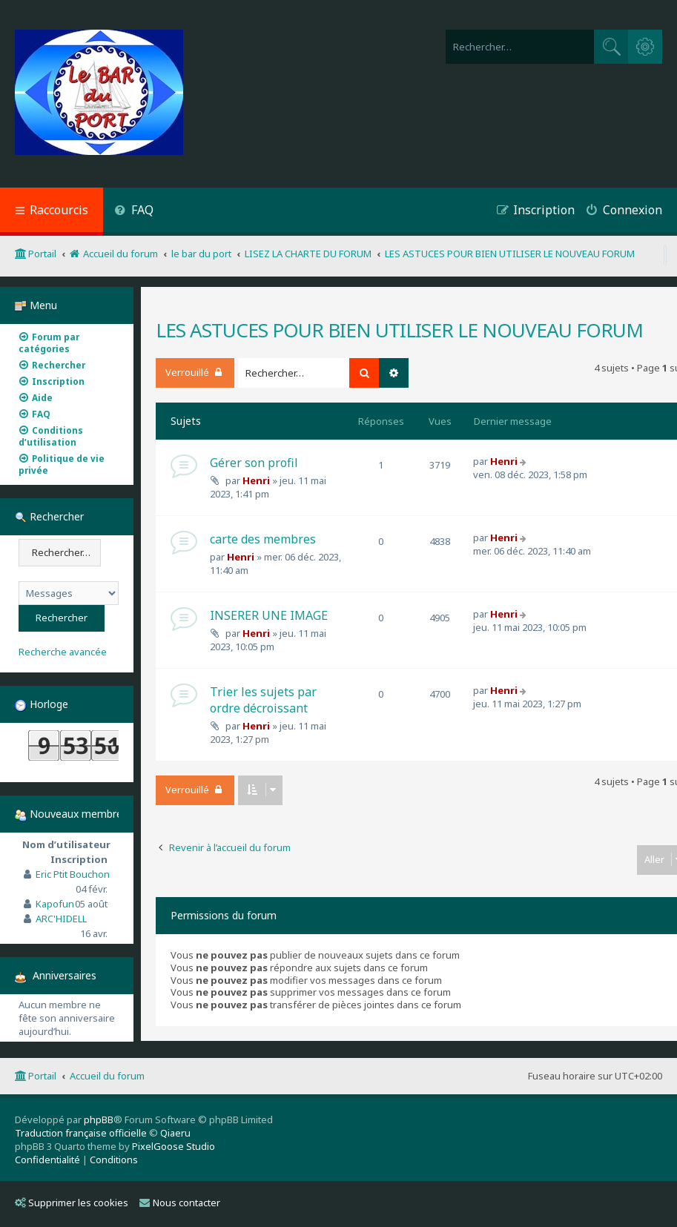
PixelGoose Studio (173, 1146)
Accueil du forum (107, 1075)
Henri (256, 480)
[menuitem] (134, 212)
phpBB (98, 1119)
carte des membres (263, 539)
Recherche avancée (63, 652)
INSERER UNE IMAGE (269, 615)
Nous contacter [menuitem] (179, 1202)
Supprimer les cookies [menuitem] (71, 1202)
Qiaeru (175, 1133)
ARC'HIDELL (61, 918)
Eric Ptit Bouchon (73, 874)
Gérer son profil (254, 462)
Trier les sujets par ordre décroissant (263, 700)
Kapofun (55, 903)
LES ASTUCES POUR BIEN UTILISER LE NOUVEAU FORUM (399, 330)
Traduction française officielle (81, 1133)
